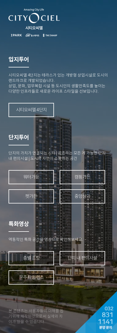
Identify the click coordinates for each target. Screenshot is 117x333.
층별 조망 (31, 258)
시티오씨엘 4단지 (31, 110)
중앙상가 (82, 196)
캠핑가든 (82, 177)
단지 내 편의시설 (82, 258)
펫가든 (31, 196)
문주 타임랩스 (31, 277)
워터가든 (31, 177)
